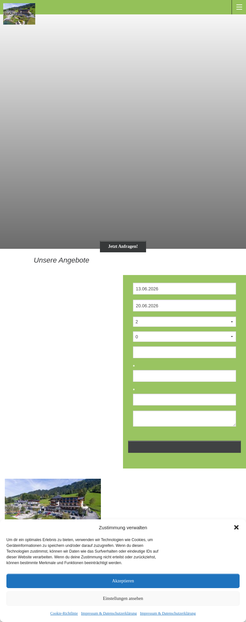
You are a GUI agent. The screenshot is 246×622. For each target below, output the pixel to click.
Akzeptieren (123, 581)
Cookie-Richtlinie (64, 613)
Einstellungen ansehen (123, 598)
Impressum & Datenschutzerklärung (109, 613)
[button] (236, 527)
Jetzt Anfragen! (123, 246)
